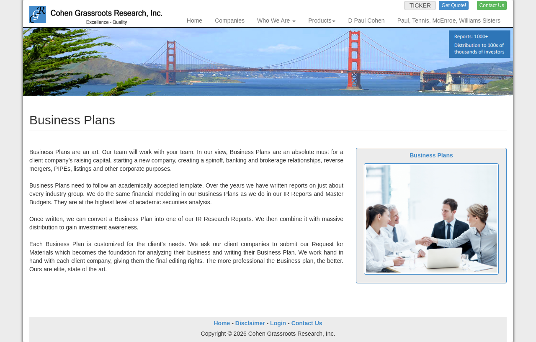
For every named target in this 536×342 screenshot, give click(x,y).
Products (321, 20)
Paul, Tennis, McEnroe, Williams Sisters (448, 20)
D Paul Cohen (366, 20)
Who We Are (276, 20)
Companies (230, 20)
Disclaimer (250, 323)
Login (278, 323)
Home (194, 20)
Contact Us (306, 323)
